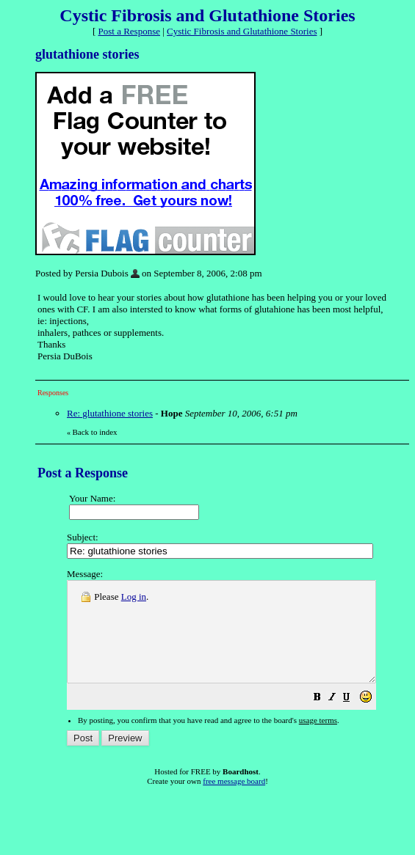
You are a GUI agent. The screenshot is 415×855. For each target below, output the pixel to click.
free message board (234, 800)
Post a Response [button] (129, 31)
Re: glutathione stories (110, 413)
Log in (133, 596)
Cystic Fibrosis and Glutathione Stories (242, 31)
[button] (354, 718)
